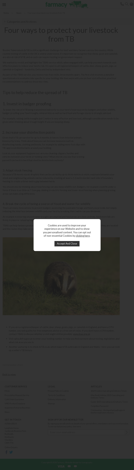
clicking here (83, 235)
